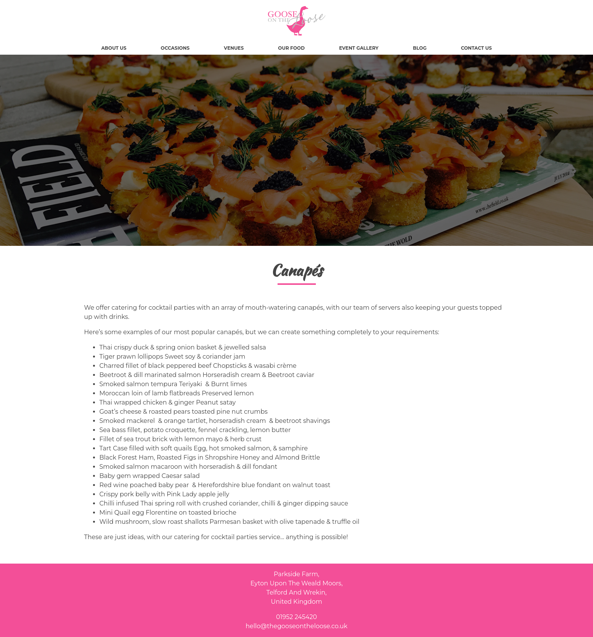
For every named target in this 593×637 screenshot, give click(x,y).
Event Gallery (359, 48)
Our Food (291, 48)
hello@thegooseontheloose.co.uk (296, 626)
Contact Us (476, 48)
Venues (234, 48)
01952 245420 (296, 617)
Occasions (175, 48)
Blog (419, 48)
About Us (113, 48)
